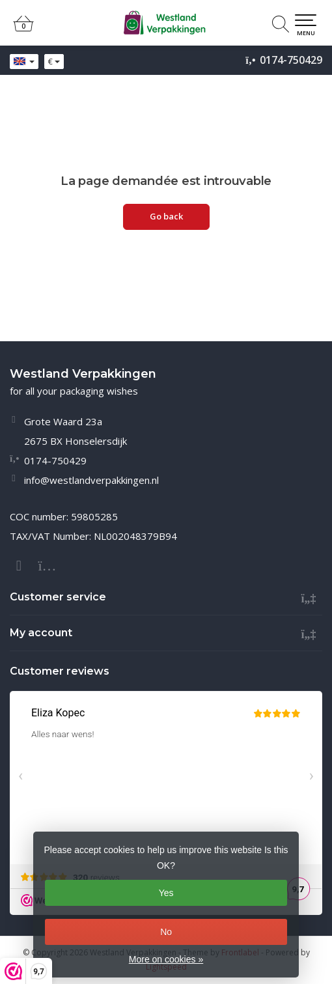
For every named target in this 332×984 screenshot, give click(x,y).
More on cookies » (166, 959)
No (166, 932)
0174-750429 (291, 60)
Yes (166, 893)
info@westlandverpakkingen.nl (91, 479)
